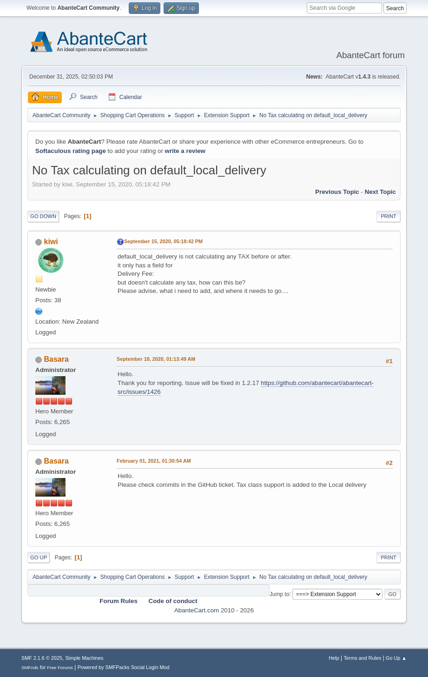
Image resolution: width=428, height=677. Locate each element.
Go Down (43, 216)
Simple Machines (84, 658)
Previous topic (337, 191)
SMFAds (30, 667)
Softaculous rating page (70, 150)
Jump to (280, 594)
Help (334, 658)
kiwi (51, 242)
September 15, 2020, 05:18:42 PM (163, 241)
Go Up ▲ (396, 658)
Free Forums (60, 667)
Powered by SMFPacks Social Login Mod (124, 667)
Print (388, 216)
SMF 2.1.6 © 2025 (41, 658)
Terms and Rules (362, 658)
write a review (185, 150)
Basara (56, 359)
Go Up (38, 557)
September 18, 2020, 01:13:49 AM (156, 359)
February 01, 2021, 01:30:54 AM (154, 461)
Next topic (380, 191)
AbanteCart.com (196, 610)
